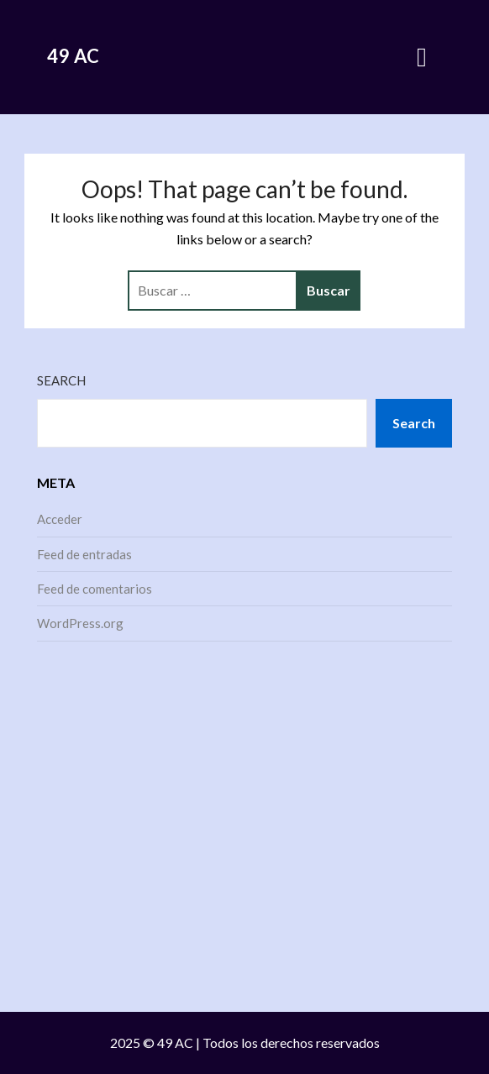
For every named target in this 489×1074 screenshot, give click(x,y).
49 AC (73, 56)
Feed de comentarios (94, 588)
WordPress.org (80, 623)
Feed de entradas (84, 554)
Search (61, 380)
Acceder (59, 519)
